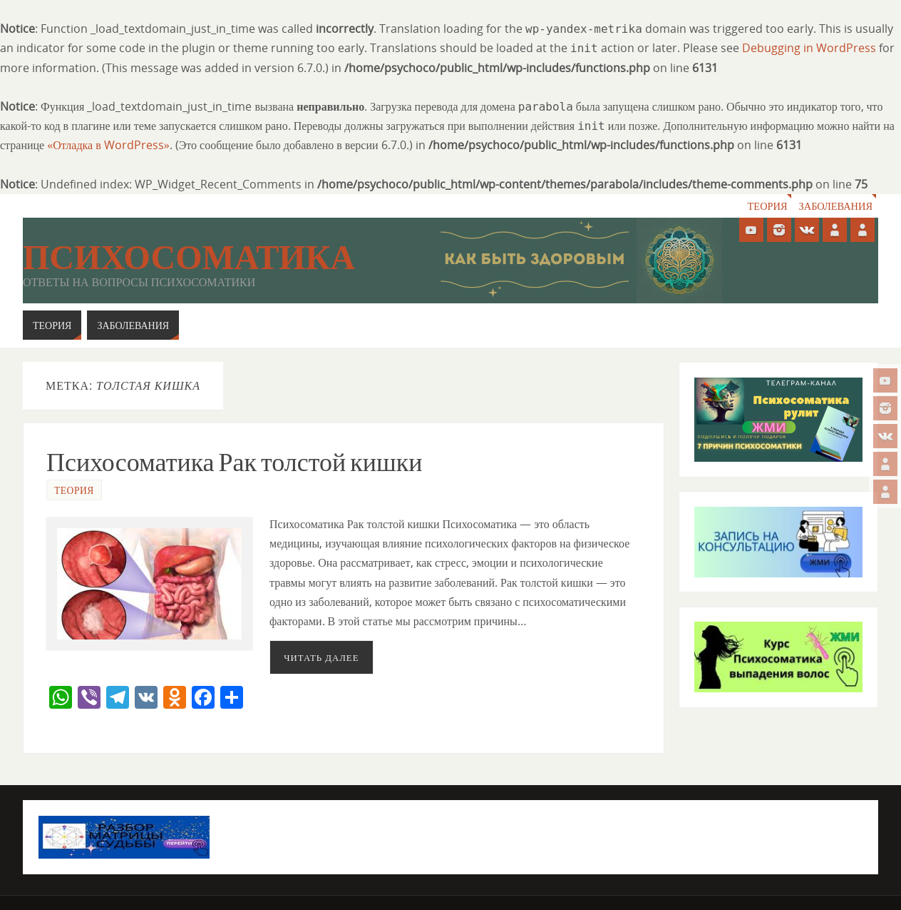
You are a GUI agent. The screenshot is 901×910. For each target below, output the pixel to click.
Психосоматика (189, 257)
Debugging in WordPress (809, 48)
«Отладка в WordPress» (108, 145)
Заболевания (835, 206)
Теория (768, 206)
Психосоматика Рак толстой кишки (234, 462)
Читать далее (321, 657)
